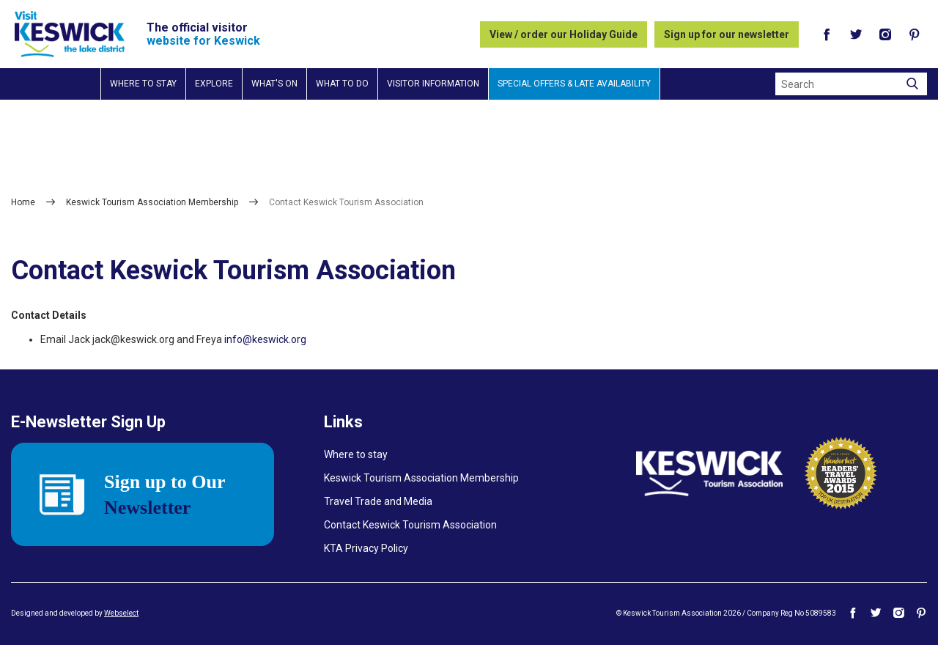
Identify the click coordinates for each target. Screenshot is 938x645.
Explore (214, 83)
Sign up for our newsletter (726, 34)
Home (23, 202)
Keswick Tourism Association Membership (152, 202)
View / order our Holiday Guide (564, 34)
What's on (274, 83)
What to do (342, 83)
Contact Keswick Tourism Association (410, 525)
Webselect (121, 613)
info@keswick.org (265, 339)
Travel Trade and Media (378, 501)
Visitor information (433, 83)
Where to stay (143, 83)
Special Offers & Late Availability (574, 83)
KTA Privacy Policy (366, 548)
